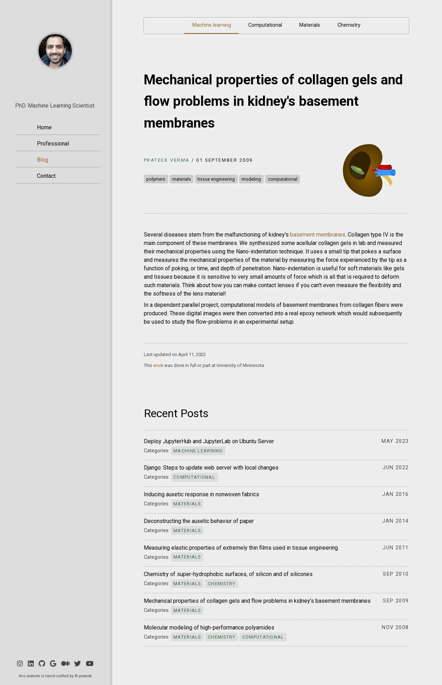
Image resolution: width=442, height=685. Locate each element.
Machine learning (211, 25)
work (158, 365)
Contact (46, 176)
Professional (53, 143)
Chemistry (349, 25)
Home (44, 127)
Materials (309, 25)
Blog (42, 159)
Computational (265, 25)
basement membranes (317, 234)
